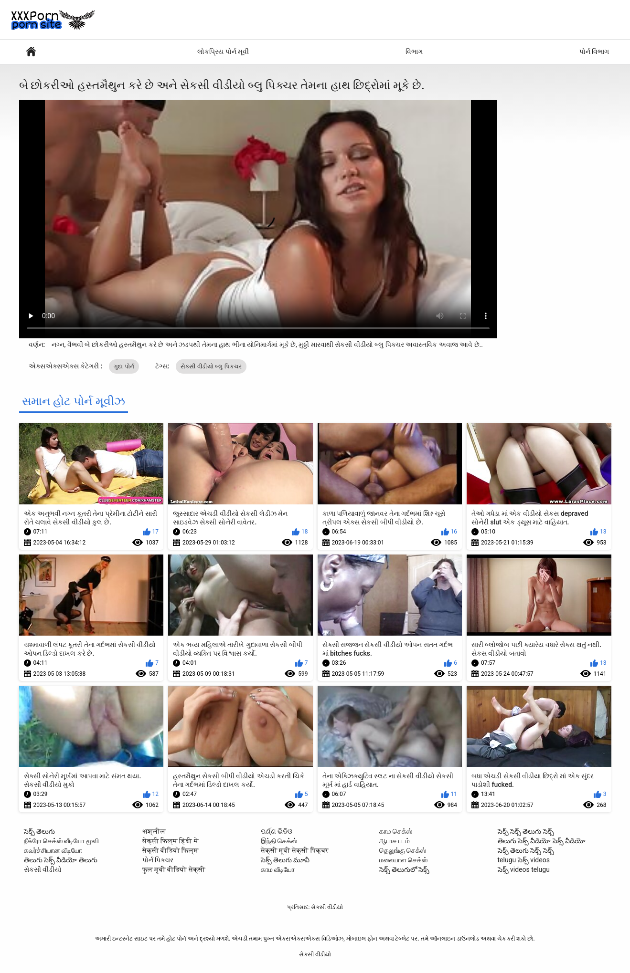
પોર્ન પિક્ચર (157, 860)
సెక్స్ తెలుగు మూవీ (285, 860)
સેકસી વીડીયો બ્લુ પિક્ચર (211, 366)
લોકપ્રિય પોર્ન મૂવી (223, 51)
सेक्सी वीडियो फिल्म (170, 850)
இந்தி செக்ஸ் (279, 841)
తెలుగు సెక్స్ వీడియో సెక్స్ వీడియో (542, 841)
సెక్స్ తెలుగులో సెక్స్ (404, 869)
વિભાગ (414, 51)
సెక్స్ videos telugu (524, 869)
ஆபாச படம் (394, 841)
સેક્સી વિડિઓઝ (31, 52)
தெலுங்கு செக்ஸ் (402, 850)
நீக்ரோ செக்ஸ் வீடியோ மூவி (61, 841)
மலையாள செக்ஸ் (403, 860)
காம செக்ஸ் (395, 831)
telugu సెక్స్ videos (524, 860)
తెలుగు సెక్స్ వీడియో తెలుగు (60, 860)
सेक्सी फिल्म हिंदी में (170, 841)
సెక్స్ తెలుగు (39, 831)
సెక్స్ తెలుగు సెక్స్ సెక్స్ (526, 850)
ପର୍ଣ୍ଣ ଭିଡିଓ (276, 831)
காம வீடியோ (278, 869)
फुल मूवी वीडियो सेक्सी (173, 869)
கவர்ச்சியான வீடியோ (53, 850)
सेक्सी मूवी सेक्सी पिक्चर (295, 850)
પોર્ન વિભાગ (594, 51)
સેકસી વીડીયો (43, 869)
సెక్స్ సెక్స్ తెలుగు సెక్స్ (526, 831)
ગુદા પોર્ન (124, 366)
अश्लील (154, 831)
